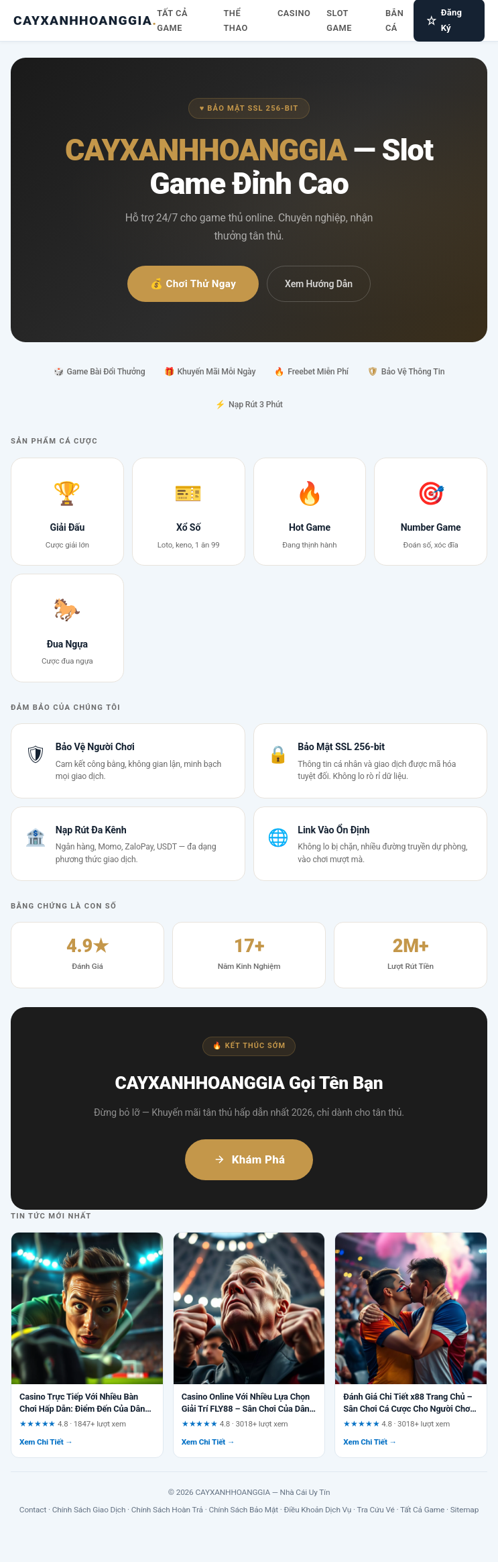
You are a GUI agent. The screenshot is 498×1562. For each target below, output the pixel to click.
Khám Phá (249, 1159)
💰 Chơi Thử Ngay (193, 284)
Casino (293, 13)
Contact (32, 1509)
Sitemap (464, 1509)
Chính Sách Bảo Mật (243, 1509)
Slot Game (339, 20)
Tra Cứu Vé (375, 1509)
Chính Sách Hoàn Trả (167, 1509)
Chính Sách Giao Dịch (89, 1509)
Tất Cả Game (172, 20)
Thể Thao (235, 20)
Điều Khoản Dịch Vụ (318, 1509)
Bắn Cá (394, 20)
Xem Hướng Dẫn (319, 283)
